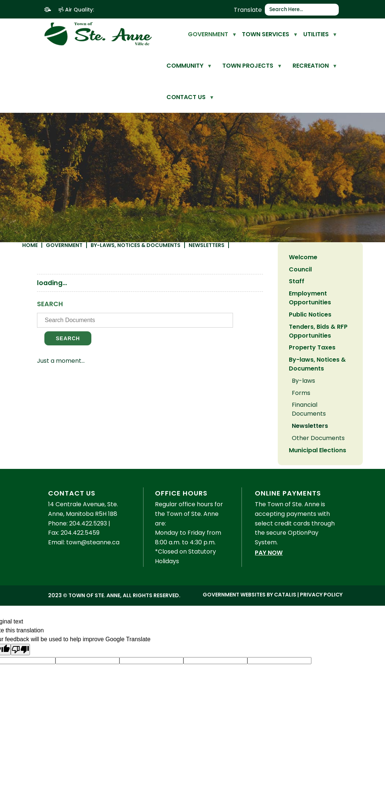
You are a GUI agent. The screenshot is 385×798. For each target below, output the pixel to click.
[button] (333, 9)
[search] (299, 9)
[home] (175, 34)
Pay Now (269, 589)
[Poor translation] (20, 686)
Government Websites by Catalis (249, 631)
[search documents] (221, 332)
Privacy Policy (321, 631)
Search (160, 350)
